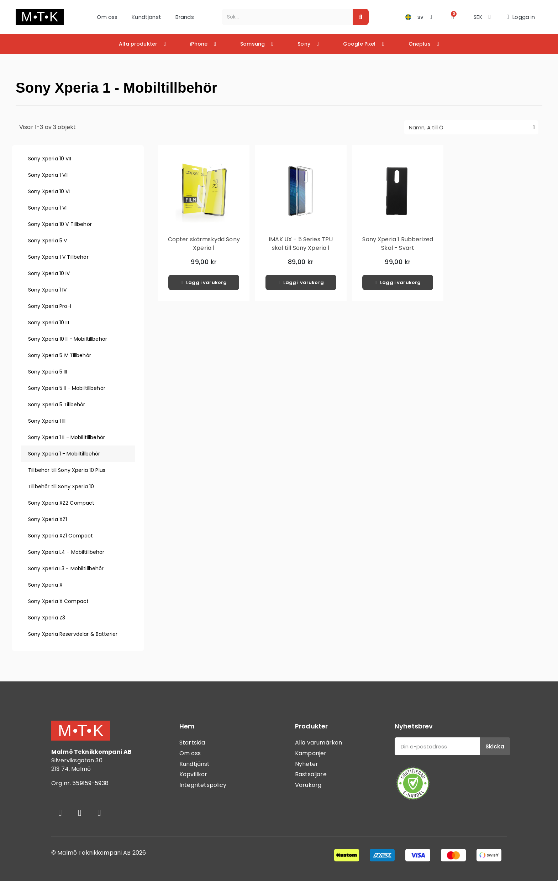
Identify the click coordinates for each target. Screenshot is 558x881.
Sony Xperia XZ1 (47, 519)
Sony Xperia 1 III (47, 420)
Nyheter (306, 764)
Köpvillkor (193, 774)
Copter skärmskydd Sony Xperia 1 (204, 243)
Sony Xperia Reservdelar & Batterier (72, 634)
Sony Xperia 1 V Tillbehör (58, 257)
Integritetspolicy (203, 785)
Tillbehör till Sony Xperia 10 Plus (66, 470)
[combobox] (283, 17)
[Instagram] (80, 812)
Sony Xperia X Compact (58, 601)
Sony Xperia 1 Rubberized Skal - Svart (397, 243)
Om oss (107, 17)
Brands (184, 17)
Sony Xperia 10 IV (49, 273)
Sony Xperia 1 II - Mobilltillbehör (66, 437)
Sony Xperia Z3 (46, 617)
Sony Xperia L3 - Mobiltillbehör (66, 568)
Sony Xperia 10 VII (49, 158)
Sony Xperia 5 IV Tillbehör (59, 355)
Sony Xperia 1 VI (47, 207)
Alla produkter (142, 43)
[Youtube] (99, 812)
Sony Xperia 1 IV (47, 289)
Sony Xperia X (45, 584)
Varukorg (308, 785)
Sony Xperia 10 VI (49, 191)
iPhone (203, 43)
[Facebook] (60, 812)
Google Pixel (363, 43)
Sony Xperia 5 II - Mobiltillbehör (66, 388)
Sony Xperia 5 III (47, 371)
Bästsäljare (311, 774)
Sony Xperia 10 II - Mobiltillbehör (67, 338)
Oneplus (424, 43)
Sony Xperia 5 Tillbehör (56, 404)
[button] (453, 17)
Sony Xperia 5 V (47, 240)
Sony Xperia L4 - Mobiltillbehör (66, 552)
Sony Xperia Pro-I (50, 306)
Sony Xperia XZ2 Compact (61, 502)
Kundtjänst (146, 17)
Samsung (256, 43)
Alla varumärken (318, 742)
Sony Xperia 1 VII (48, 175)
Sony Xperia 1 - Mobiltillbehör (64, 453)
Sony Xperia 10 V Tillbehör (60, 224)
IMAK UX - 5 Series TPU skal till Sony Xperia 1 (301, 243)
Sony (308, 43)
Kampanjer (310, 753)
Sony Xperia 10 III (48, 322)
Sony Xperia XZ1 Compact (60, 535)
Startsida (192, 742)
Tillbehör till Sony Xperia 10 (61, 486)
